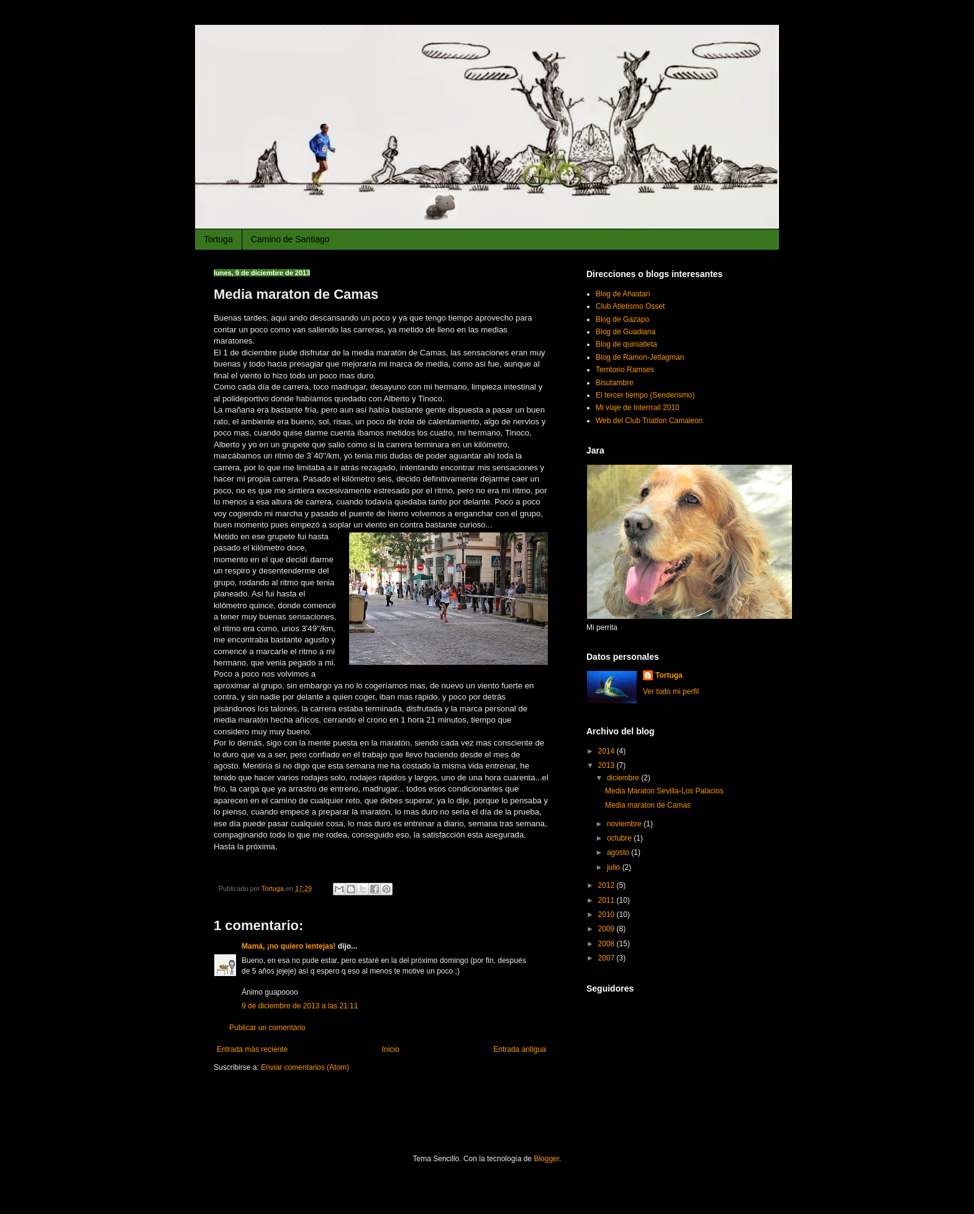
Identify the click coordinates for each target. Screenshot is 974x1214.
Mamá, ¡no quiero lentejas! (288, 946)
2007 (607, 958)
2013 (607, 765)
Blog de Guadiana (625, 331)
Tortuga (218, 239)
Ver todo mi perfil (671, 691)
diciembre (624, 778)
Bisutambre (615, 382)
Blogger (546, 1158)
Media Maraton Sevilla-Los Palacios (664, 791)
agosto (619, 852)
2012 (607, 885)
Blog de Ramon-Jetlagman (640, 357)
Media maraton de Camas (648, 805)
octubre (620, 838)
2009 (607, 928)
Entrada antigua (519, 1049)
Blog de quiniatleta (626, 344)
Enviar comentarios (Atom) (305, 1067)
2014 (607, 751)
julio (614, 867)
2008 (607, 943)
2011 (607, 900)
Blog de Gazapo (622, 319)
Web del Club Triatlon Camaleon (649, 420)
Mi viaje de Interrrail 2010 (638, 407)
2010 (607, 914)
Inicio (390, 1049)
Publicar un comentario (267, 1027)
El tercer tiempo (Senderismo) (645, 395)
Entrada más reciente (252, 1049)
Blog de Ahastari (623, 294)
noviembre (625, 823)
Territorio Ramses (625, 369)
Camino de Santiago (290, 239)
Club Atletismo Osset (630, 306)
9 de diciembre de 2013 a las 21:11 (300, 1006)
